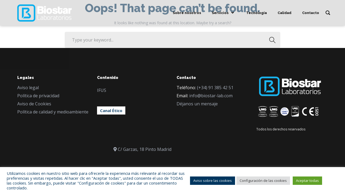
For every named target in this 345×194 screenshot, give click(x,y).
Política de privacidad (38, 96)
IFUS (101, 90)
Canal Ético (111, 110)
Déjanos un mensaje (197, 104)
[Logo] (44, 13)
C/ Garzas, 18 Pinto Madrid (144, 149)
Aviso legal (28, 88)
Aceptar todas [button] (307, 180)
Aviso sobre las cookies (212, 180)
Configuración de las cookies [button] (263, 180)
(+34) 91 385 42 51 (215, 88)
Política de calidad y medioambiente (52, 112)
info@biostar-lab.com (211, 96)
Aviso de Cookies (34, 104)
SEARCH (270, 40)
